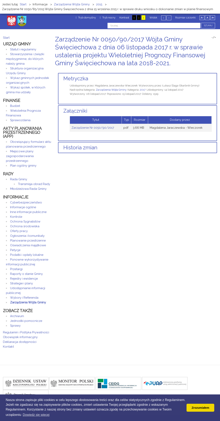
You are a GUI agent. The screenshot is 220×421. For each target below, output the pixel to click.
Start (6, 37)
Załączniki (75, 111)
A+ (212, 17)
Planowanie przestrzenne (28, 240)
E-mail (215, 70)
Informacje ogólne (23, 207)
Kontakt (8, 346)
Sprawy (15, 325)
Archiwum (17, 316)
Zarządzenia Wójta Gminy (111, 89)
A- (202, 17)
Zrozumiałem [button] (200, 407)
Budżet (15, 106)
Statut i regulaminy (23, 49)
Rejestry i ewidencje (24, 278)
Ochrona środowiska (24, 226)
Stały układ (163, 17)
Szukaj (208, 25)
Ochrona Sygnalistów (25, 221)
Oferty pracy (19, 231)
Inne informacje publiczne (28, 212)
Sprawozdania (20, 120)
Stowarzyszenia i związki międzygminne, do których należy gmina (25, 58)
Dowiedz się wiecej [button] (36, 414)
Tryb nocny (107, 17)
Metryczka (75, 79)
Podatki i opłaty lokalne (26, 255)
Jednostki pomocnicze (26, 321)
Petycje (15, 250)
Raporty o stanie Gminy (26, 274)
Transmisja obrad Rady (34, 184)
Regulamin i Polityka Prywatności (26, 332)
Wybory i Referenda (24, 297)
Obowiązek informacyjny (20, 337)
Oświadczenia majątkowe (28, 245)
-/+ (213, 37)
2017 (143, 89)
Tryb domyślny (86, 17)
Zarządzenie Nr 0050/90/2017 (92, 127)
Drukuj (211, 70)
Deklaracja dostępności (19, 342)
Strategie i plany (21, 283)
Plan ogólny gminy (23, 165)
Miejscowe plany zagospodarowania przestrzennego (20, 156)
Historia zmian (80, 148)
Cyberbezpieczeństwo (26, 202)
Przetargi (16, 269)
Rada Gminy (18, 179)
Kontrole (16, 217)
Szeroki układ (169, 17)
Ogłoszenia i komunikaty (27, 236)
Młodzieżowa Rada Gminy (28, 189)
